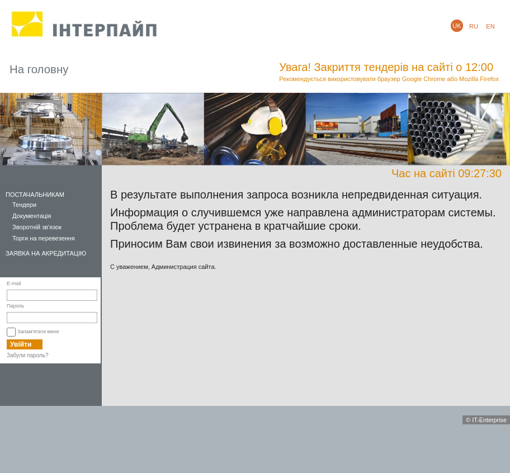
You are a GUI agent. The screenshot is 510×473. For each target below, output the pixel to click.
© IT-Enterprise (486, 420)
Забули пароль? (28, 355)
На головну (39, 69)
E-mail (14, 283)
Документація (31, 215)
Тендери (24, 204)
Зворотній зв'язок (37, 227)
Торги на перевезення (43, 238)
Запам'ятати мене (38, 331)
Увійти (20, 344)
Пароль (15, 306)
